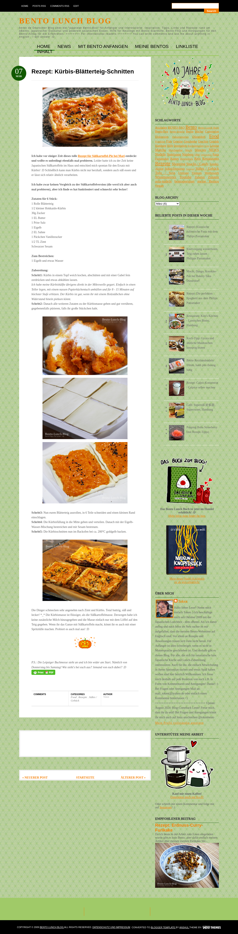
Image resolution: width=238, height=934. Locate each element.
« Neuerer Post (35, 777)
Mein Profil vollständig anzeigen (179, 722)
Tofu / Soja (165, 173)
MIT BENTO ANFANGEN (103, 46)
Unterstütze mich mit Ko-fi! (187, 797)
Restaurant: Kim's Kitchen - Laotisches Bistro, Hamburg (202, 320)
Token (183, 601)
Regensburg (186, 158)
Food (74, 697)
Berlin (189, 131)
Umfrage (183, 173)
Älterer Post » (133, 777)
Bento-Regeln (177, 131)
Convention (212, 131)
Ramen (174, 158)
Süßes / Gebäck (207, 169)
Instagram (165, 807)
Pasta (215, 154)
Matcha (160, 150)
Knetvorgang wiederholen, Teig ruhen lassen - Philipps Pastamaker (202, 253)
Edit (76, 6)
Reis (197, 159)
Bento (191, 127)
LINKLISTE (187, 46)
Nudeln (160, 154)
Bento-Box (161, 131)
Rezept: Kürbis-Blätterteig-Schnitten (82, 71)
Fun (169, 141)
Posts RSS (39, 6)
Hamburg (160, 145)
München (200, 150)
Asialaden (161, 127)
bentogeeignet (184, 181)
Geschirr (203, 141)
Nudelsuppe (174, 154)
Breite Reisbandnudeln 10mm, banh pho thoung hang (201, 365)
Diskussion (161, 136)
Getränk (214, 141)
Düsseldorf (198, 136)
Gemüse (178, 141)
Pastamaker (162, 158)
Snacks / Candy (197, 164)
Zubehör (200, 177)
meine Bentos (208, 181)
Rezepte (83, 697)
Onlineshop (206, 154)
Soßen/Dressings (175, 168)
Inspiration (180, 145)
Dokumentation (180, 136)
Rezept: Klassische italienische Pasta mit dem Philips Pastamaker (202, 231)
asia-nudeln (163, 181)
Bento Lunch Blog (65, 21)
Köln (206, 146)
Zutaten (213, 177)
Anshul (184, 927)
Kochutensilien (196, 145)
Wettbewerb (212, 173)
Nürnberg (187, 154)
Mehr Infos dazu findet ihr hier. (187, 515)
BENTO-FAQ (176, 127)
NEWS (65, 46)
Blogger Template (163, 927)
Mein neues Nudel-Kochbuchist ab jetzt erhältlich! (187, 580)
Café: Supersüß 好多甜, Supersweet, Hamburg (201, 407)
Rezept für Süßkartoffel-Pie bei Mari (101, 156)
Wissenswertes (165, 177)
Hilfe (170, 145)
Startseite (85, 777)
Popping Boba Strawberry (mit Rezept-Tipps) (202, 430)
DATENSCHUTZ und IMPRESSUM (111, 927)
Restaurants (210, 159)
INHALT (44, 51)
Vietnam (197, 173)
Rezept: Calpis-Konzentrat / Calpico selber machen (202, 385)
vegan (159, 186)
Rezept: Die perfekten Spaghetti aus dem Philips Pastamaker (202, 298)
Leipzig (214, 145)
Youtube (185, 177)
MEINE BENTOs (152, 46)
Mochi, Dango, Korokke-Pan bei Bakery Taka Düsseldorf (202, 276)
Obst (197, 154)
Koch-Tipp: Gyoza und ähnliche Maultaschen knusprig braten (200, 343)
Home (24, 6)
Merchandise (176, 150)
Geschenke (190, 141)
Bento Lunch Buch (208, 127)
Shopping (178, 164)
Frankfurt (160, 141)
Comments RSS (59, 6)
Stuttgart (190, 169)
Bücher (199, 131)
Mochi (188, 150)
